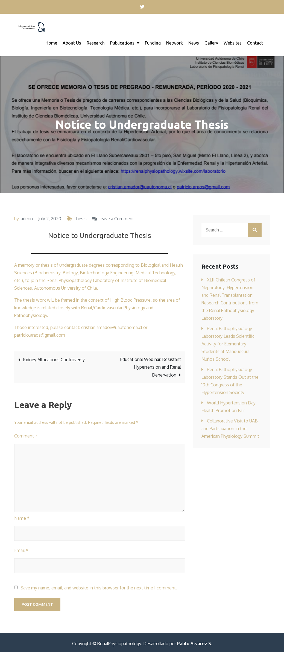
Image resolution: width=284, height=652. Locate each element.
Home (51, 42)
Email (21, 550)
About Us (72, 42)
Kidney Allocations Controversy (54, 359)
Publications (122, 42)
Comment (25, 436)
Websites (233, 42)
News (193, 42)
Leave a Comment (116, 218)
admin (27, 218)
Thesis (80, 218)
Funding (153, 42)
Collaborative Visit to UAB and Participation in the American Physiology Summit (230, 428)
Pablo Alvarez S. (194, 643)
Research (96, 42)
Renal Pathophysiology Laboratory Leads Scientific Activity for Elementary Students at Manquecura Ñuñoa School (227, 344)
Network (174, 42)
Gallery (211, 42)
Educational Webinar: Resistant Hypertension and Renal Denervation (150, 367)
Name (22, 518)
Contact (255, 42)
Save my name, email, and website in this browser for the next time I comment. (99, 588)
